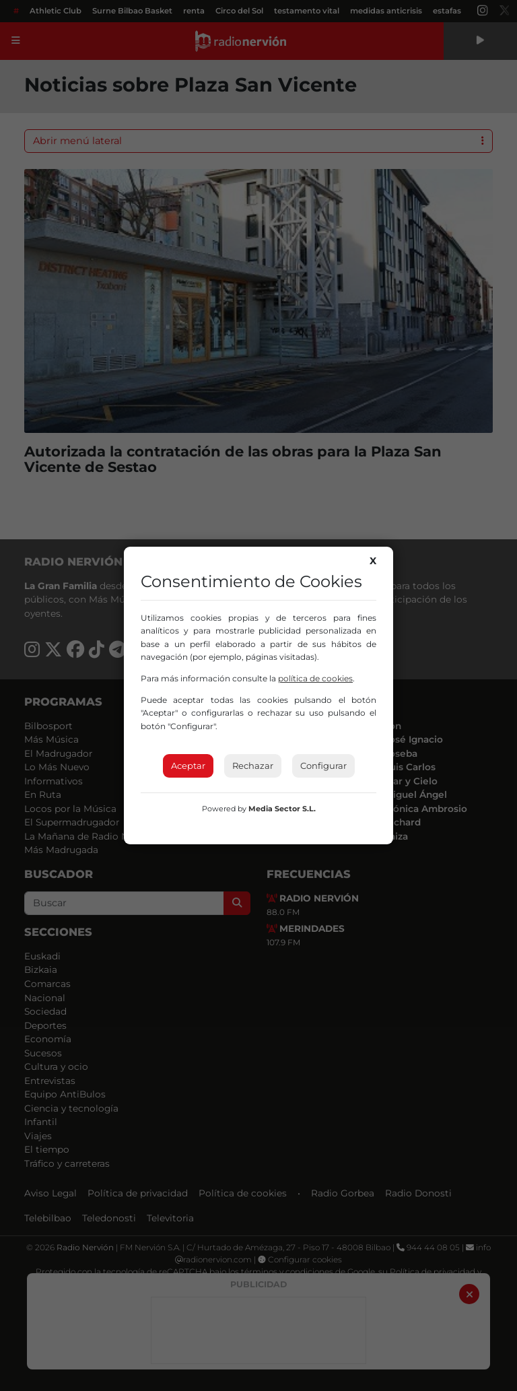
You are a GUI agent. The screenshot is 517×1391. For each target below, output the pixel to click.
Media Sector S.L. (282, 808)
